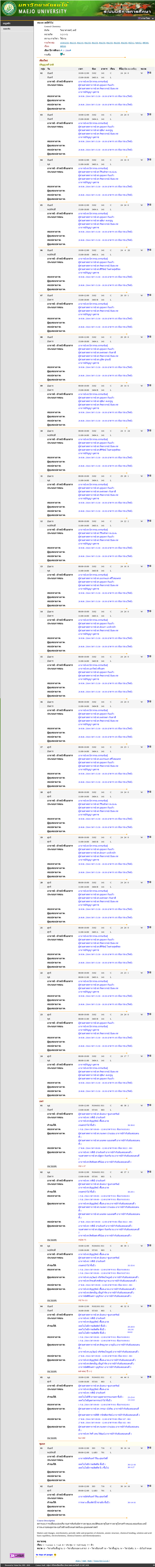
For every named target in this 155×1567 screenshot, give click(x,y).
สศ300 (146, 42)
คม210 (73, 42)
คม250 (87, 42)
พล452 (138, 42)
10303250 (64, 42)
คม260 (117, 42)
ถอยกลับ (6, 29)
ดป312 (131, 42)
